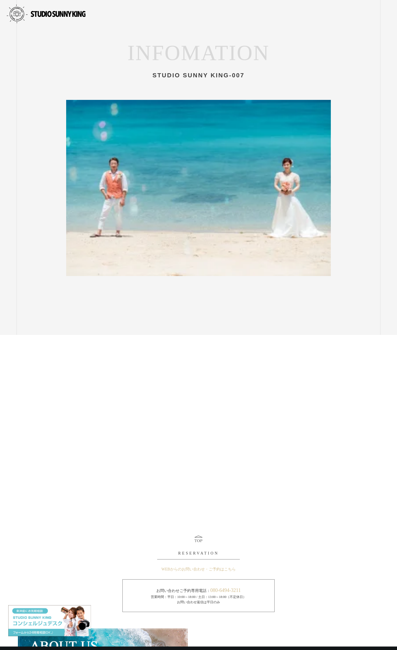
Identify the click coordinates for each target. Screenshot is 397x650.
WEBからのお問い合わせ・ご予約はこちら (198, 569)
